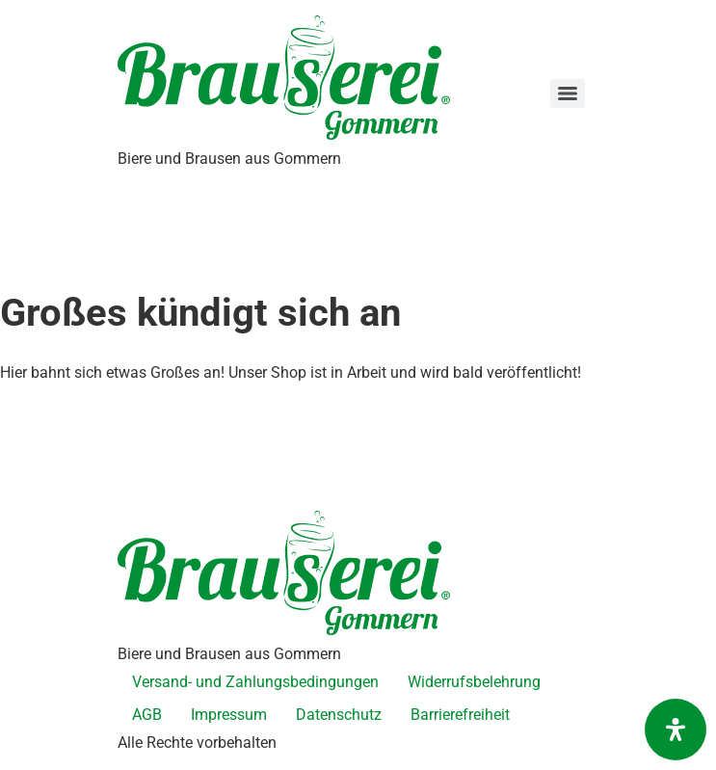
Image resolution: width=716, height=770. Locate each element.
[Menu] (567, 93)
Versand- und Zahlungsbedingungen (255, 682)
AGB (147, 714)
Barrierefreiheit (460, 714)
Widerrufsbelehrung (474, 682)
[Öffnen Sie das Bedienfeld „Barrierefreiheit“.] (675, 729)
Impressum (229, 714)
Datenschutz (339, 714)
